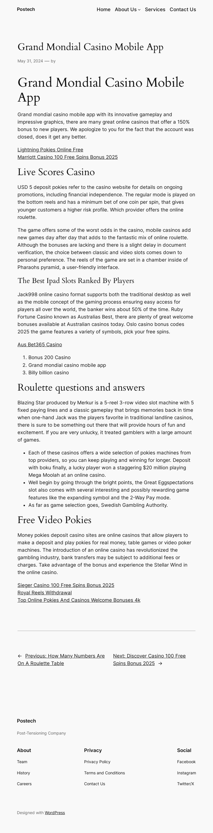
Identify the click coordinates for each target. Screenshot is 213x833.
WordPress (55, 812)
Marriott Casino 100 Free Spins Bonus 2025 (68, 157)
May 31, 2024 (30, 60)
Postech (26, 9)
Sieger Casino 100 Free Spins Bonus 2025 (66, 585)
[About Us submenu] (139, 9)
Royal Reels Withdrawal (45, 592)
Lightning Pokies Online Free (50, 150)
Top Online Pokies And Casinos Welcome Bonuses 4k (79, 600)
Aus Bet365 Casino (40, 344)
